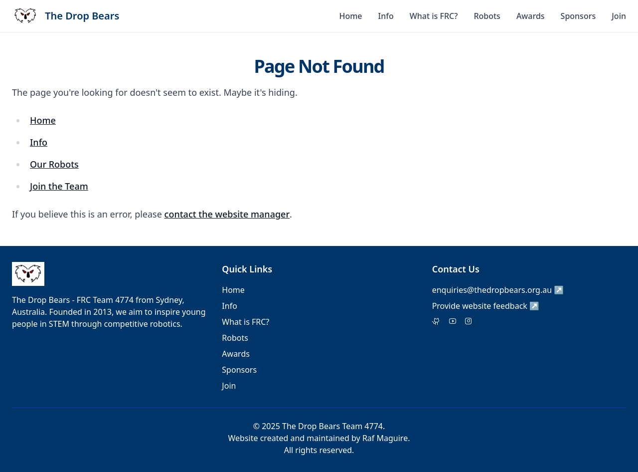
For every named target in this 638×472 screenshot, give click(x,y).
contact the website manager (227, 214)
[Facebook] (453, 322)
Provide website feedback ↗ (485, 305)
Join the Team (59, 186)
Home (350, 15)
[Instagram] (469, 322)
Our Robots (54, 164)
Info (386, 15)
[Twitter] (436, 322)
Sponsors (578, 15)
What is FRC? (434, 15)
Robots (487, 15)
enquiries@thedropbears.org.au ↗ (498, 289)
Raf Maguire (385, 438)
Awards (530, 15)
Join (619, 15)
